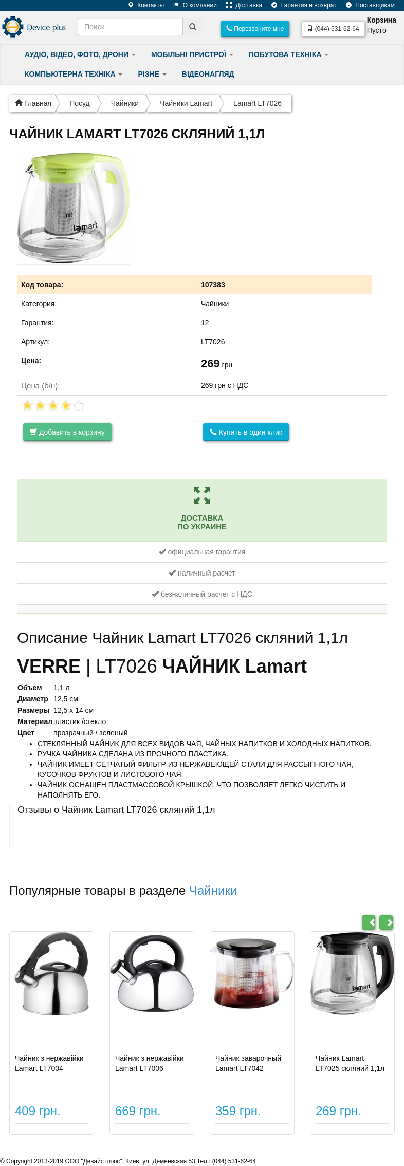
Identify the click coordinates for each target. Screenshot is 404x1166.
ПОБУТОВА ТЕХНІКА (289, 54)
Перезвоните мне (255, 28)
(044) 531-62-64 (333, 28)
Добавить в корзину (67, 432)
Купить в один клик (246, 432)
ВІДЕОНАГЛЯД (208, 74)
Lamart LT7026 (257, 103)
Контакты (142, 5)
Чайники (125, 103)
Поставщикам (366, 5)
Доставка (240, 5)
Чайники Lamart (186, 103)
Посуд (79, 103)
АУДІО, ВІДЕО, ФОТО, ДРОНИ (80, 54)
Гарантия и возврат (300, 5)
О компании (191, 5)
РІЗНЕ (152, 74)
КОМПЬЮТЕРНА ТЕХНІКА (73, 74)
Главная (33, 103)
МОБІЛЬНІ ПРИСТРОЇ (192, 54)
